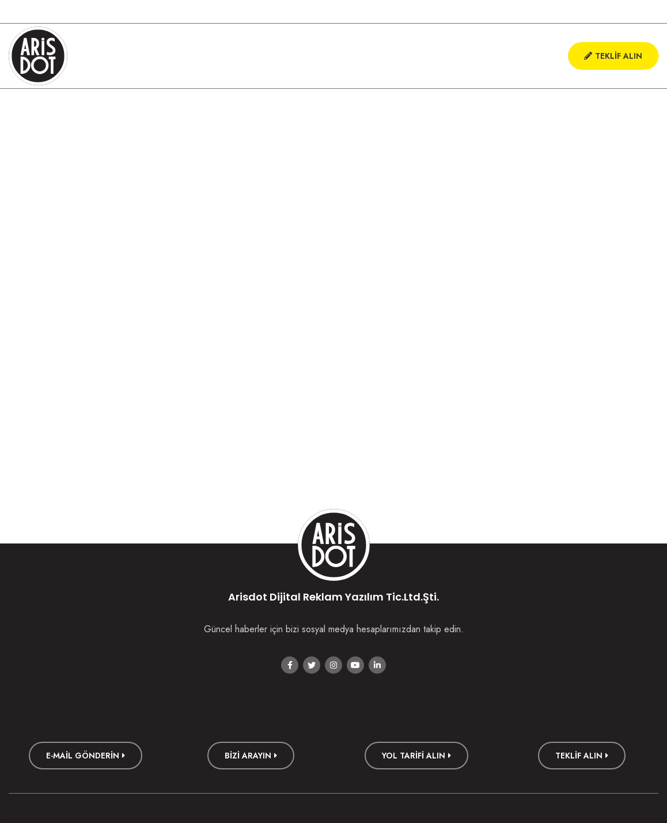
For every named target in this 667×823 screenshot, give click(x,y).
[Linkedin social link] (649, 11)
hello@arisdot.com (123, 11)
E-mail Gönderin (85, 755)
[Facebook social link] (562, 11)
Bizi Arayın (251, 755)
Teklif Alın (613, 56)
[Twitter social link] (584, 11)
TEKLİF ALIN (581, 755)
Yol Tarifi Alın (416, 755)
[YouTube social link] (627, 11)
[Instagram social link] (606, 11)
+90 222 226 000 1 (45, 11)
